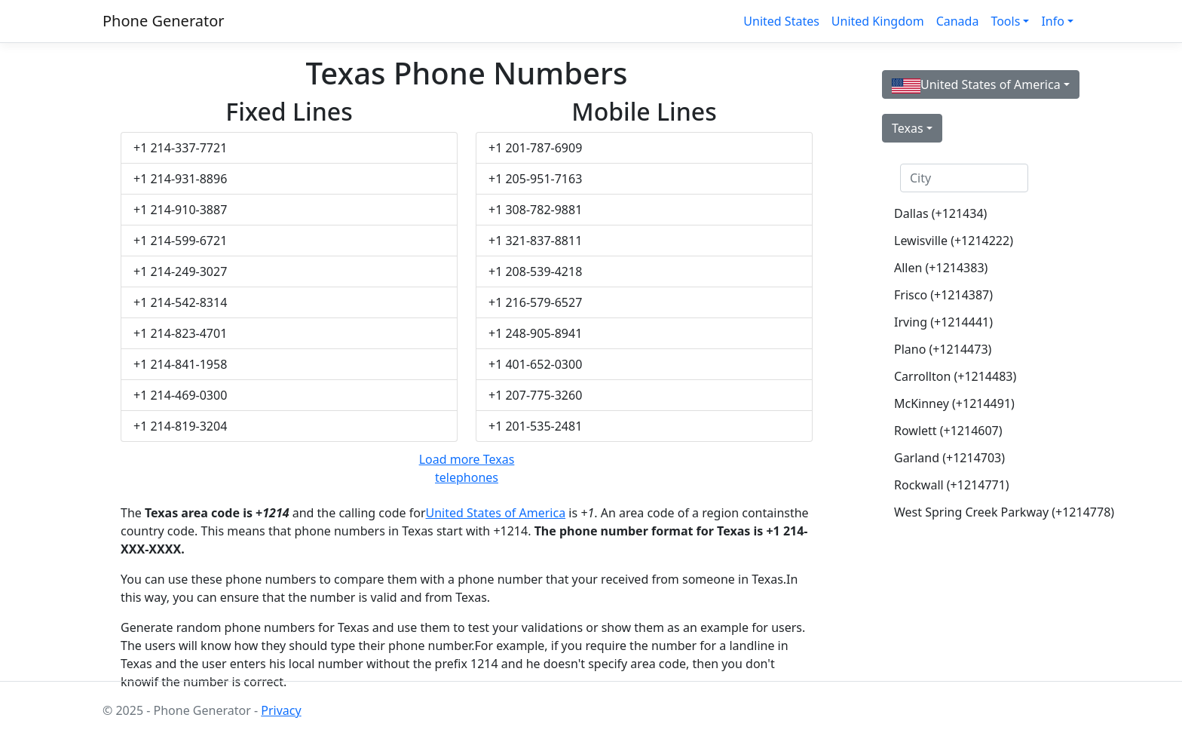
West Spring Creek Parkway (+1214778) (970, 512)
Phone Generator (164, 21)
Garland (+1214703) (949, 457)
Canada (957, 21)
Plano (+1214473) (942, 349)
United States (781, 21)
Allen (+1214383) (941, 267)
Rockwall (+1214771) (951, 485)
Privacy (281, 710)
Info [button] (1052, 21)
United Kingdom (877, 21)
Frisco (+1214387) (943, 295)
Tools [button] (1005, 21)
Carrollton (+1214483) (955, 376)
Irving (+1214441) (943, 322)
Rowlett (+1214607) (948, 430)
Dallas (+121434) (940, 213)
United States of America (496, 513)
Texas (907, 128)
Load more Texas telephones (467, 468)
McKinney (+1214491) (954, 403)
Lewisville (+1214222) (953, 240)
